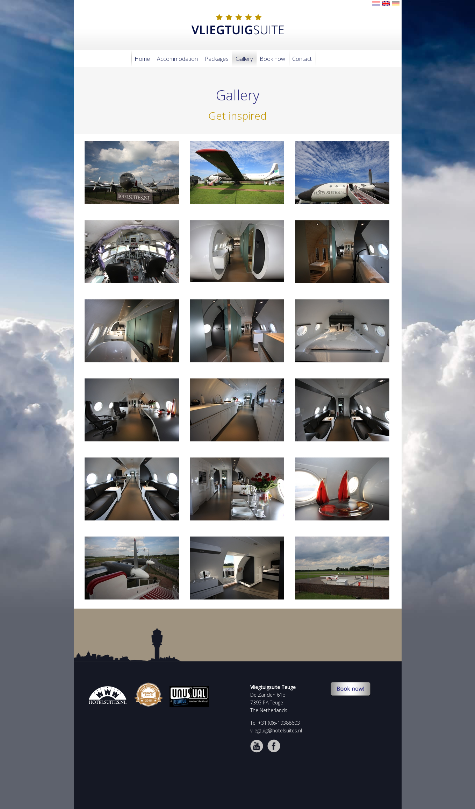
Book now (272, 59)
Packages (217, 59)
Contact (302, 59)
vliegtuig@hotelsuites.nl (276, 730)
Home (142, 59)
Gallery (244, 59)
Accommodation (177, 59)
